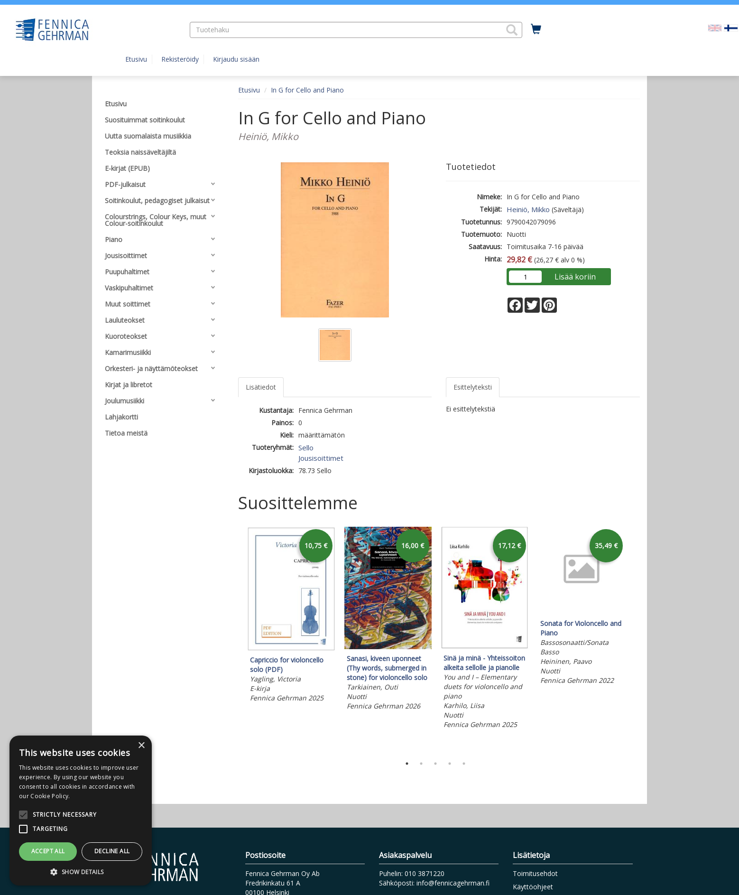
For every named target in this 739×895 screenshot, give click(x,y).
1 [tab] (407, 763)
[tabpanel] (291, 616)
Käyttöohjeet (533, 886)
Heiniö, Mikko (528, 209)
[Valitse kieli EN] (715, 27)
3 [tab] (435, 763)
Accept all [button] (48, 851)
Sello (306, 447)
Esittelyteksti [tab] (472, 387)
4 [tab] (449, 763)
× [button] (141, 745)
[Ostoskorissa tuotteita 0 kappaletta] (536, 29)
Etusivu (136, 59)
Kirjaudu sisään (236, 59)
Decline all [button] (111, 851)
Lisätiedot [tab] (261, 387)
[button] (511, 30)
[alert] (80, 811)
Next (635, 639)
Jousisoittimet (320, 458)
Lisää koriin (575, 276)
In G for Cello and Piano (307, 89)
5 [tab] (464, 763)
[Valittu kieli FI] (731, 27)
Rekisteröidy (180, 59)
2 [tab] (421, 763)
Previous (235, 639)
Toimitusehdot (535, 873)
